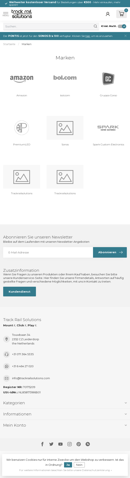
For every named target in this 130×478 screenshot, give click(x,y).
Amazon (21, 95)
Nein (79, 464)
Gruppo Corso (108, 95)
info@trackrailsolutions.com (31, 378)
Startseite (9, 44)
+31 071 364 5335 (23, 354)
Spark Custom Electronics (108, 144)
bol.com (65, 95)
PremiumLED (21, 144)
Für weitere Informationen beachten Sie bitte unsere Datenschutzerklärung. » (65, 470)
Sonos (65, 144)
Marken (26, 44)
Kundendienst (19, 291)
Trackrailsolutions (21, 193)
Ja (68, 464)
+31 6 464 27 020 (23, 366)
